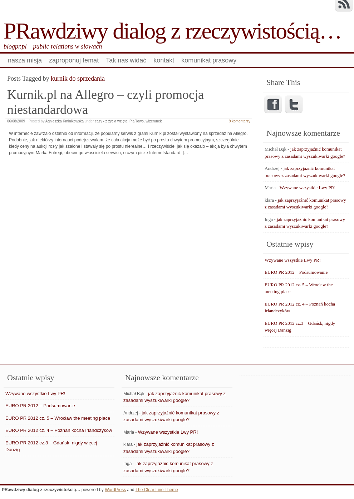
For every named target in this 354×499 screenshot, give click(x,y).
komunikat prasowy (208, 60)
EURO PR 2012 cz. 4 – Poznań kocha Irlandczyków (58, 430)
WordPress (115, 489)
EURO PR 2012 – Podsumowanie (296, 272)
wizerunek (154, 121)
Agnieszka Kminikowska (64, 121)
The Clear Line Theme (157, 489)
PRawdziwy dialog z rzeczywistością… (172, 31)
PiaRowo (136, 121)
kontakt (163, 60)
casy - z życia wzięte (111, 121)
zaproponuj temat (74, 60)
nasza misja (25, 60)
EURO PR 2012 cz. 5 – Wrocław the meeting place (57, 418)
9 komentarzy (239, 121)
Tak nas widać (126, 60)
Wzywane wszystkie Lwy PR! (308, 187)
